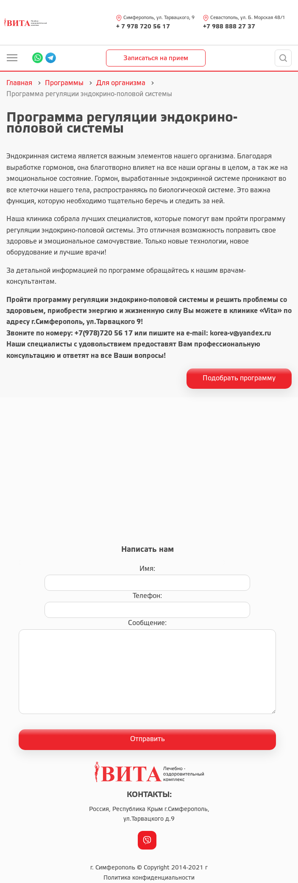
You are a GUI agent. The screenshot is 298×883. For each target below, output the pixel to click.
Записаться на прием (155, 58)
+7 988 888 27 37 (229, 27)
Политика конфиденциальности (149, 878)
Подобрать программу (239, 378)
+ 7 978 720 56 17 (143, 27)
